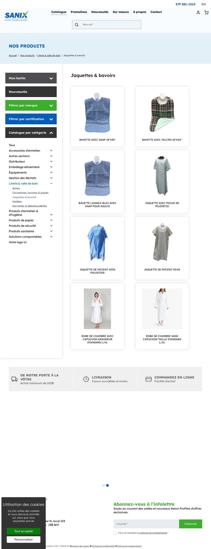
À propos (140, 13)
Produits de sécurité (22, 225)
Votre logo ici (18, 242)
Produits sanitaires (21, 231)
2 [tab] (107, 485)
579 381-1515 (185, 4)
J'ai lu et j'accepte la (141, 533)
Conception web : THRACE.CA (56, 546)
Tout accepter (23, 531)
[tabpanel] (105, 440)
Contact (156, 13)
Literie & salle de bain (48, 55)
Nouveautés (100, 13)
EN (204, 4)
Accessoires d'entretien (24, 150)
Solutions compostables (25, 236)
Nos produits (27, 55)
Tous (12, 145)
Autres (16, 188)
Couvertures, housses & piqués (30, 192)
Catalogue (59, 13)
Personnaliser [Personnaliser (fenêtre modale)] (23, 539)
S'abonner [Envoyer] (190, 523)
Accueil (13, 55)
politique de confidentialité (153, 532)
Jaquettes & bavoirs (74, 55)
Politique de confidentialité (102, 546)
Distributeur (17, 161)
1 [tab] (103, 485)
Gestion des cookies (79, 546)
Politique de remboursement (128, 546)
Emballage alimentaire (24, 167)
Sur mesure (122, 13)
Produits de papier (21, 220)
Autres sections (19, 156)
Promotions (79, 13)
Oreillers (17, 201)
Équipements (18, 172)
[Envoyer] (78, 26)
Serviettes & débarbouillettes (29, 206)
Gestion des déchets (22, 178)
